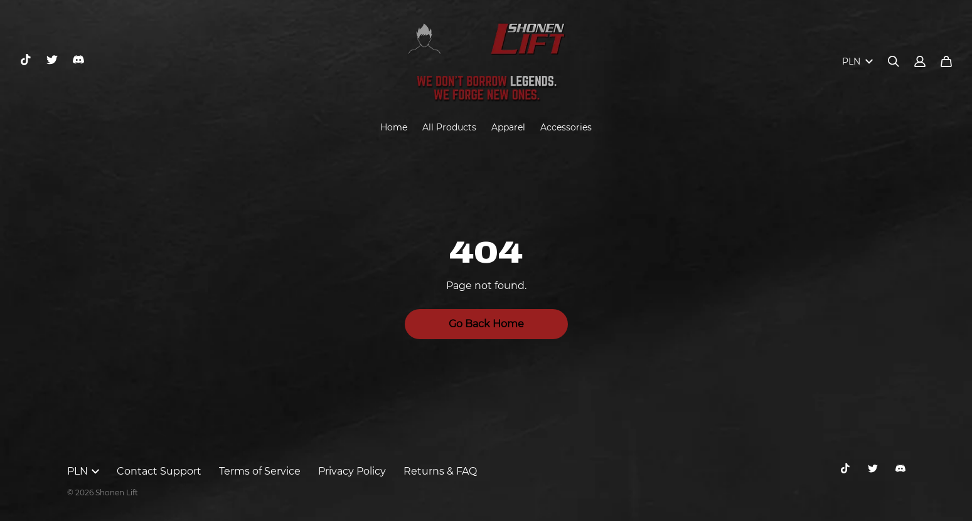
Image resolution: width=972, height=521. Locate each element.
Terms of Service (260, 471)
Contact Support (159, 471)
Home (393, 127)
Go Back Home (486, 324)
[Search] (893, 61)
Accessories (566, 127)
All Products (449, 127)
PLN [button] (83, 471)
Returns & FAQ (440, 471)
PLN (857, 61)
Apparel (508, 127)
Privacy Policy (352, 471)
